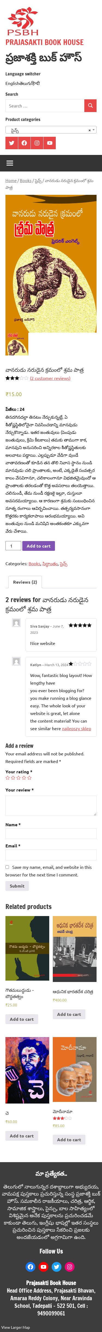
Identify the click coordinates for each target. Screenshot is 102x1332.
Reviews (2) (25, 582)
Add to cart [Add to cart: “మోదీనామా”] (69, 1139)
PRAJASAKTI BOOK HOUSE (44, 42)
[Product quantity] (13, 545)
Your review (19, 790)
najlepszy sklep (76, 728)
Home (11, 180)
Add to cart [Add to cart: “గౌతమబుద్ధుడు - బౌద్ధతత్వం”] (22, 1019)
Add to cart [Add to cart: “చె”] (22, 1136)
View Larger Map (15, 1327)
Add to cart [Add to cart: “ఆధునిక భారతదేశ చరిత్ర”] (69, 1014)
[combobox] (51, 129)
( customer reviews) (50, 378)
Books (26, 180)
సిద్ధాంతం (50, 563)
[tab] (25, 582)
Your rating (18, 771)
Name (13, 824)
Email (12, 845)
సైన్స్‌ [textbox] (49, 130)
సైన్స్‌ (38, 180)
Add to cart (39, 546)
